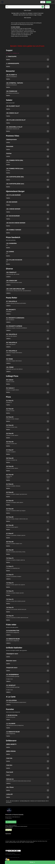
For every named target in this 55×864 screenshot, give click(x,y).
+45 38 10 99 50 (11, 821)
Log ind (42, 2)
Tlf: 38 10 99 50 (8, 818)
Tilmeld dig (48, 2)
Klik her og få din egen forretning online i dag (12, 857)
